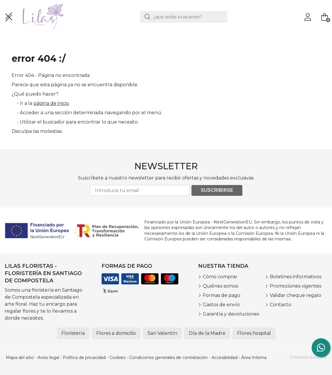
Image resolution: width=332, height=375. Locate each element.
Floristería (73, 333)
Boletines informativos (295, 276)
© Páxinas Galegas (308, 357)
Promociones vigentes (295, 286)
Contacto (280, 304)
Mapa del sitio (20, 357)
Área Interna (254, 357)
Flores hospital (254, 333)
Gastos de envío (221, 304)
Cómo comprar (220, 276)
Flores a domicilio (116, 333)
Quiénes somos (220, 286)
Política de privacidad (84, 357)
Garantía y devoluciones (231, 314)
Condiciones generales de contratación (168, 357)
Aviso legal (48, 357)
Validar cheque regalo (295, 295)
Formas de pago (221, 295)
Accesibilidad (224, 357)
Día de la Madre (207, 333)
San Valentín (162, 333)
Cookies (117, 357)
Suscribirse (217, 190)
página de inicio (51, 103)
